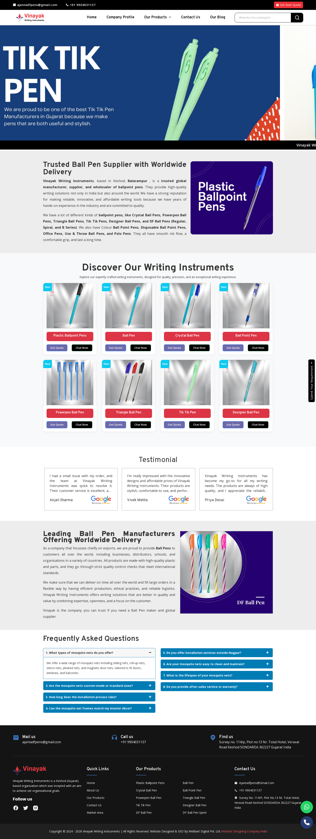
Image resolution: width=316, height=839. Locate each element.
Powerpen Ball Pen (70, 413)
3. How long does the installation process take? (98, 697)
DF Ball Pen (144, 812)
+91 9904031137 (81, 5)
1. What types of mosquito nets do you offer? (98, 653)
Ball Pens (152, 215)
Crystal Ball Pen (187, 336)
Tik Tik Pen (187, 413)
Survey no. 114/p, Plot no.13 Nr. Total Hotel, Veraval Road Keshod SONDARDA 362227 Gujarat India (267, 803)
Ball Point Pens (125, 227)
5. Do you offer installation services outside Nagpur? (216, 653)
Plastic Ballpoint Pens (70, 336)
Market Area (95, 812)
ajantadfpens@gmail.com (35, 5)
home (92, 17)
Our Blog (217, 17)
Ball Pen (129, 336)
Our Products (157, 17)
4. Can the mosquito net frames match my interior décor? (98, 708)
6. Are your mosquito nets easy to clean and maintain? (216, 664)
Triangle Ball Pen (128, 413)
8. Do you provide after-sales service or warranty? (216, 687)
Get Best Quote (288, 5)
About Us (93, 790)
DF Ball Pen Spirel (194, 812)
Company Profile (120, 17)
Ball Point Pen (246, 336)
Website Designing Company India (244, 831)
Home (91, 783)
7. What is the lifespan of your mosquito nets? (216, 675)
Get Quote (57, 348)
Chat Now (82, 348)
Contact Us (190, 17)
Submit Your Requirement (312, 381)
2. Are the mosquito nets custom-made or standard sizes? (98, 686)
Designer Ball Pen (246, 413)
